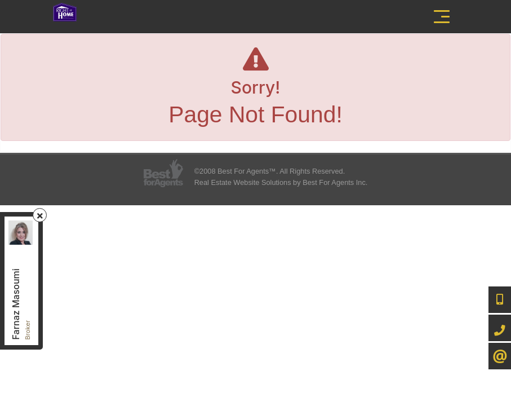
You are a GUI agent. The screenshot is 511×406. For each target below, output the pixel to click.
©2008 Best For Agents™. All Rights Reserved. (269, 171)
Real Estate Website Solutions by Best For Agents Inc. (281, 182)
